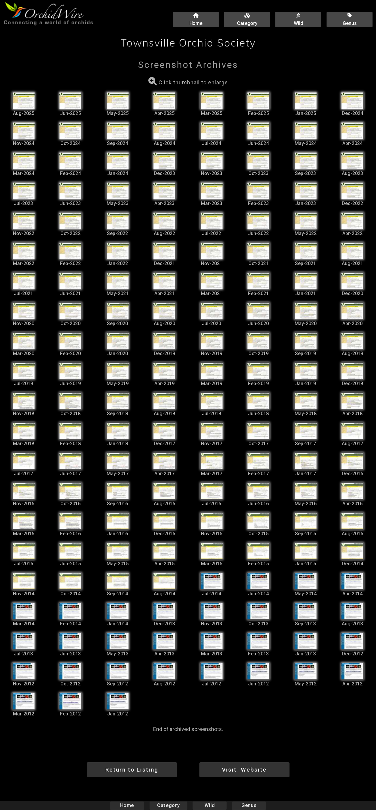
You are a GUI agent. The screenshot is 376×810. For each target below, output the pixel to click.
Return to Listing (131, 769)
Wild (210, 805)
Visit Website (244, 769)
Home (127, 805)
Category (168, 805)
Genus (248, 805)
